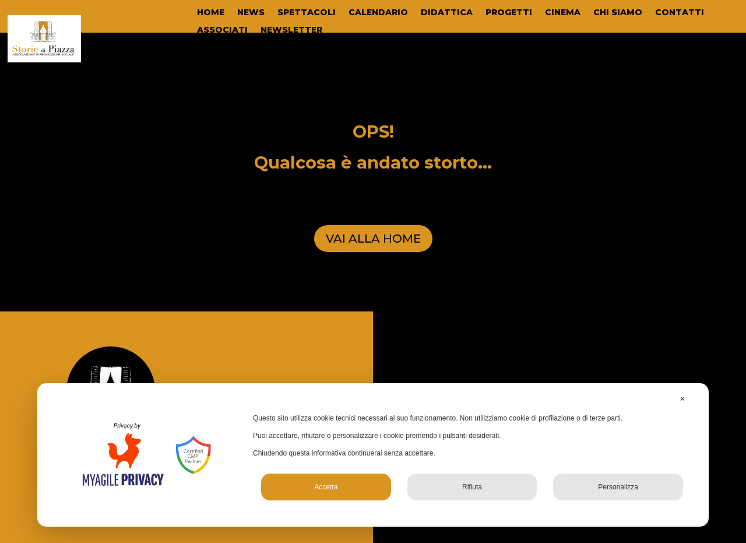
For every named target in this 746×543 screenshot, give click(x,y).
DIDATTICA (447, 12)
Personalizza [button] (618, 487)
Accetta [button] (325, 487)
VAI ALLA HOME (373, 239)
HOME (210, 12)
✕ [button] (682, 399)
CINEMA (562, 12)
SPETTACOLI (306, 12)
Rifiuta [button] (472, 487)
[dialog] (373, 455)
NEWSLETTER (291, 30)
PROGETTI (508, 12)
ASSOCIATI (222, 30)
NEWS (251, 12)
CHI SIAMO (617, 12)
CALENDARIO (378, 12)
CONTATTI (679, 12)
